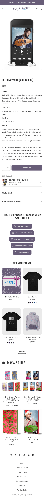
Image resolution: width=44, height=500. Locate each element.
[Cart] (41, 9)
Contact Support (22, 481)
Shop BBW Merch (22, 252)
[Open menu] (2, 9)
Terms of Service (22, 468)
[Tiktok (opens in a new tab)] (24, 455)
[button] (22, 193)
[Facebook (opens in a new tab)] (15, 455)
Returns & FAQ (22, 477)
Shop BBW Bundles (22, 226)
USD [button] (22, 463)
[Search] (37, 9)
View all (22, 352)
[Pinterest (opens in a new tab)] (20, 455)
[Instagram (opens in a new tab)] (11, 455)
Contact (22, 485)
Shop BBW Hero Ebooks (22, 233)
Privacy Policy (22, 472)
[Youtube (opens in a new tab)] (28, 455)
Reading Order (22, 490)
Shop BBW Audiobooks (22, 246)
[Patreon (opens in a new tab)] (33, 455)
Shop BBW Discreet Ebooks (22, 239)
